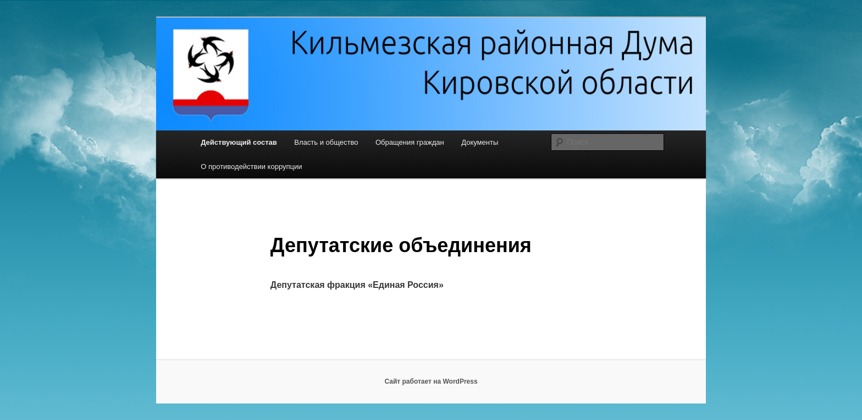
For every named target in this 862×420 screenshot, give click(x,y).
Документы (479, 142)
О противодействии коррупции (251, 166)
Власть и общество (326, 142)
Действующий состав (239, 142)
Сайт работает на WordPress (430, 381)
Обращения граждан (409, 142)
